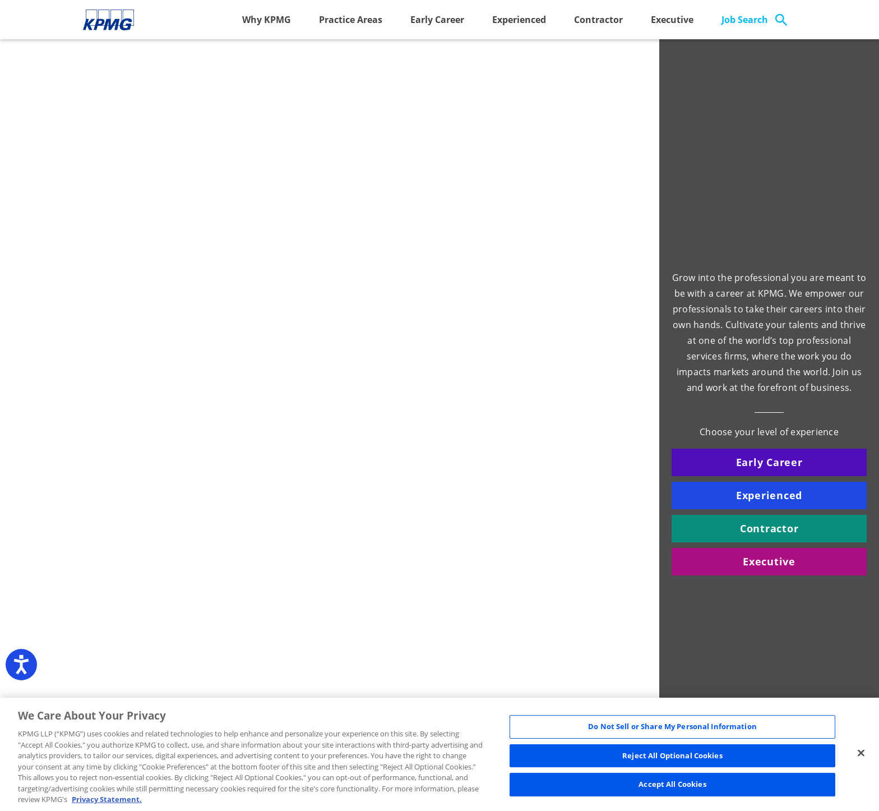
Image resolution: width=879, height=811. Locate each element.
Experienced (519, 19)
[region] (439, 754)
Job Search (744, 19)
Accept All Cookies (672, 785)
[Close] (861, 753)
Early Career (437, 19)
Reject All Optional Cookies (672, 755)
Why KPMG (266, 19)
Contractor (598, 19)
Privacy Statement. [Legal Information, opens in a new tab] (107, 799)
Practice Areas (350, 19)
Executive (672, 19)
